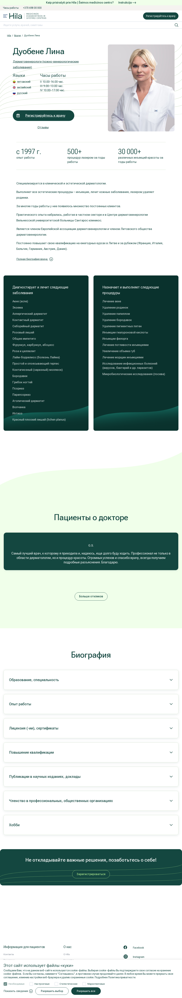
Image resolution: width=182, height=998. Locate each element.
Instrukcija (127, 2)
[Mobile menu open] (5, 16)
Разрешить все (86, 991)
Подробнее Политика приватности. (115, 977)
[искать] (176, 25)
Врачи (17, 35)
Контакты (9, 954)
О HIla (66, 954)
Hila (9, 35)
